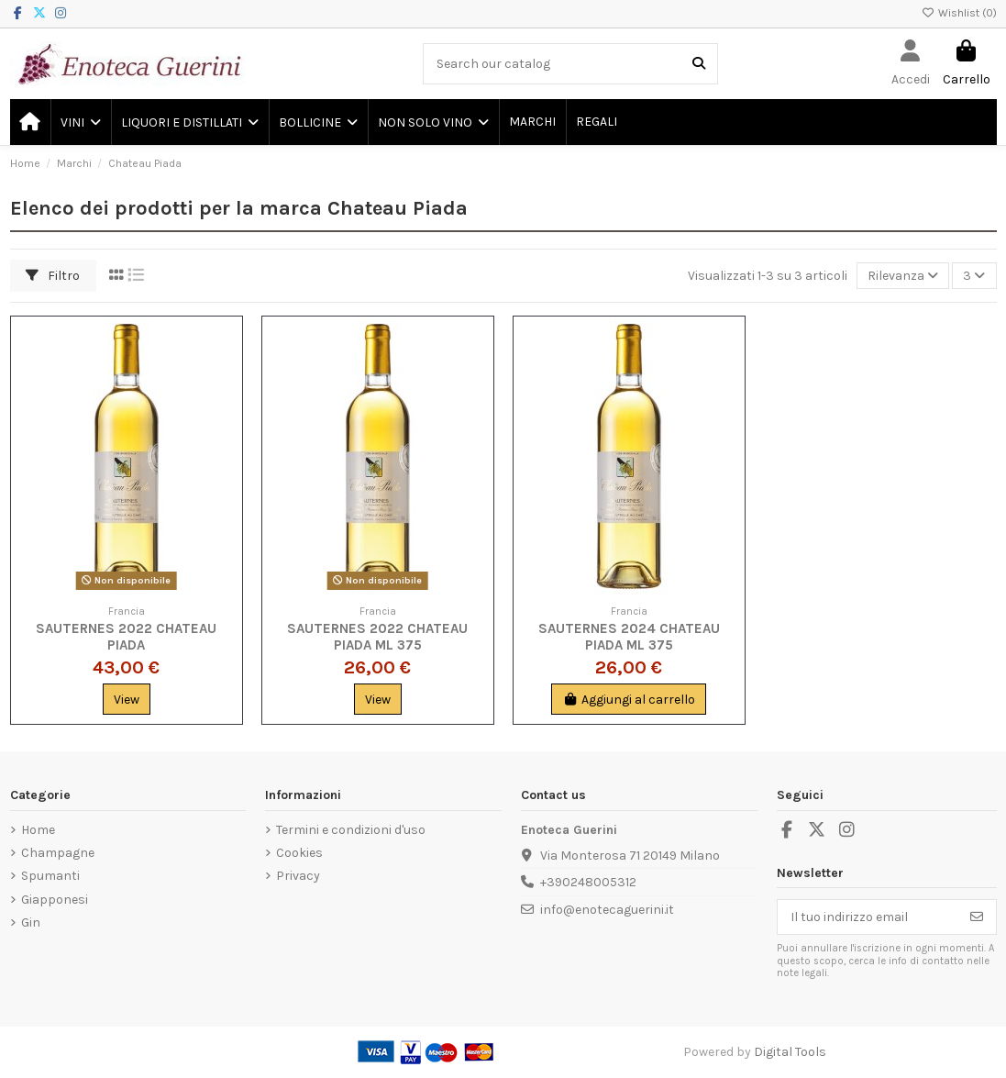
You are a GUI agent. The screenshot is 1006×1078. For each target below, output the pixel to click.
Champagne (57, 853)
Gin (30, 922)
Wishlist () (959, 12)
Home (38, 830)
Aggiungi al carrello (628, 699)
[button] (80, 122)
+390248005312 (588, 882)
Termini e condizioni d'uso (351, 830)
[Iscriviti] (976, 917)
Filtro (53, 275)
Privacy (298, 876)
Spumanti (50, 876)
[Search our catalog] (699, 63)
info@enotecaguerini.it (607, 909)
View (126, 699)
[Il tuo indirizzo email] (868, 917)
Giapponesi (54, 899)
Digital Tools (790, 1052)
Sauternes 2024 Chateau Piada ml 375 (629, 636)
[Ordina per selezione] (903, 275)
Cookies (299, 853)
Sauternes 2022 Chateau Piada (126, 636)
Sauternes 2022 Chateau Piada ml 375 (377, 636)
